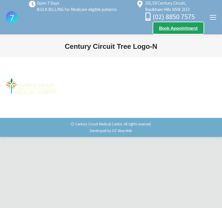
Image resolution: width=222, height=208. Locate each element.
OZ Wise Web (122, 130)
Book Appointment (178, 28)
